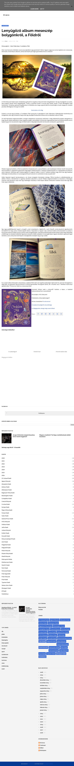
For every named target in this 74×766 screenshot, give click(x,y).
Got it (42, 9)
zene (3, 663)
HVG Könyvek (6, 521)
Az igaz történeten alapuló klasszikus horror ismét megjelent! (24, 435)
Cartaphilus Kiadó (7, 498)
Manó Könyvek (6, 550)
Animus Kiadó (5, 487)
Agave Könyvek (6, 481)
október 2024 (44, 685)
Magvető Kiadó (6, 547)
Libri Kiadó (5, 542)
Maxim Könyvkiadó (7, 553)
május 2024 (43, 699)
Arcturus (42, 742)
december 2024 (44, 680)
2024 (3, 469)
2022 (3, 464)
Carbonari (43, 745)
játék (3, 634)
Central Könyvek (6, 501)
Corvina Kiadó (6, 504)
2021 (3, 461)
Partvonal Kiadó (6, 571)
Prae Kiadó (5, 579)
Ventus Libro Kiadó (7, 585)
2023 (3, 466)
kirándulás (5, 637)
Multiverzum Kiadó (7, 562)
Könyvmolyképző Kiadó (8, 539)
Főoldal (40, 609)
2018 (41, 727)
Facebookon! (46, 301)
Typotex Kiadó (6, 582)
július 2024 (43, 693)
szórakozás (5, 654)
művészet (4, 645)
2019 (41, 724)
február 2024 (43, 707)
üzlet (3, 669)
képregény (5, 640)
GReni (6, 41)
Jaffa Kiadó (5, 527)
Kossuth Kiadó (6, 536)
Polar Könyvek (6, 576)
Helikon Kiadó (6, 524)
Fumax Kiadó (5, 513)
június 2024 (43, 696)
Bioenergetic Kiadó (7, 495)
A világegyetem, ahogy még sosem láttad (43, 308)
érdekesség (5, 666)
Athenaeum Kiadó (7, 490)
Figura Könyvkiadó (7, 510)
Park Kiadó (5, 568)
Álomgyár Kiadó (6, 588)
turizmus (4, 660)
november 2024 (44, 682)
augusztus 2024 (44, 691)
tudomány (5, 25)
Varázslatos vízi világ (37, 110)
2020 (3, 458)
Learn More (34, 9)
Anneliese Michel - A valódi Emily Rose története (9, 608)
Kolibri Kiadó (5, 533)
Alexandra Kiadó (6, 484)
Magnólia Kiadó (6, 544)
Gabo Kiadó (5, 516)
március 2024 (44, 704)
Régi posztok (42, 607)
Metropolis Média (7, 559)
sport (3, 651)
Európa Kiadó (5, 507)
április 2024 (43, 702)
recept (3, 648)
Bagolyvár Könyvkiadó (8, 492)
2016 (41, 732)
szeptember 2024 (45, 688)
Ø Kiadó (4, 591)
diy (2, 631)
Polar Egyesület (6, 573)
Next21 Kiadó (6, 565)
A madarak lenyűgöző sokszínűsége (42, 305)
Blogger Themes (48, 763)
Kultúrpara (42, 413)
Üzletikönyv (5, 594)
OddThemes (31, 763)
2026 (3, 475)
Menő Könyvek (6, 556)
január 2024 (43, 710)
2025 (3, 472)
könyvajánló (5, 643)
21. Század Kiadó (6, 478)
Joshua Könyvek (6, 530)
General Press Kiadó (7, 518)
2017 (41, 730)
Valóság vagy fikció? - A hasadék (11, 447)
